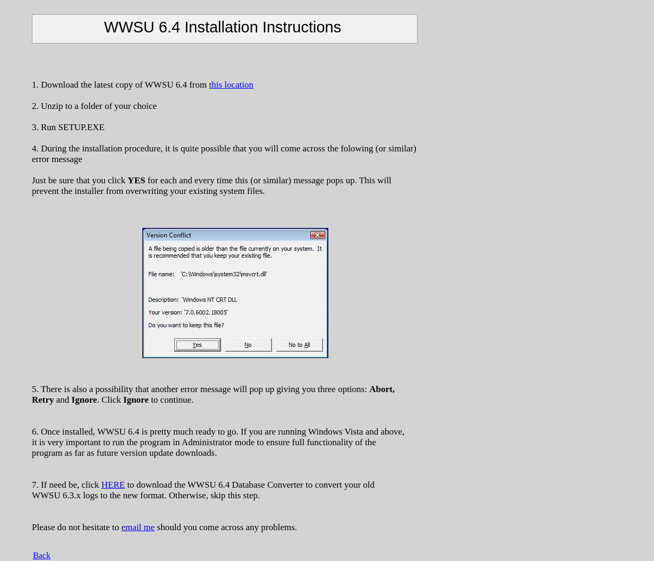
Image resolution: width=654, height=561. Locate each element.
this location (231, 85)
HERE (113, 485)
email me (138, 527)
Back (41, 555)
